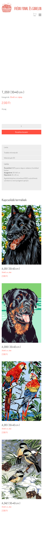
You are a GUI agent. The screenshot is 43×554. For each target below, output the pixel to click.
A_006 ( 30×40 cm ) (11, 346)
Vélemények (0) (9, 158)
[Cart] (34, 14)
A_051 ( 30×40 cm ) (11, 268)
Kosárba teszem (21, 132)
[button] (40, 14)
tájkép (20, 97)
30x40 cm (13, 97)
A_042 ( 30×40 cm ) (11, 503)
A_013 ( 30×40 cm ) (11, 425)
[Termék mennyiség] (21, 126)
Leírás (6, 147)
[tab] (21, 147)
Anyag (4, 109)
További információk (11, 153)
